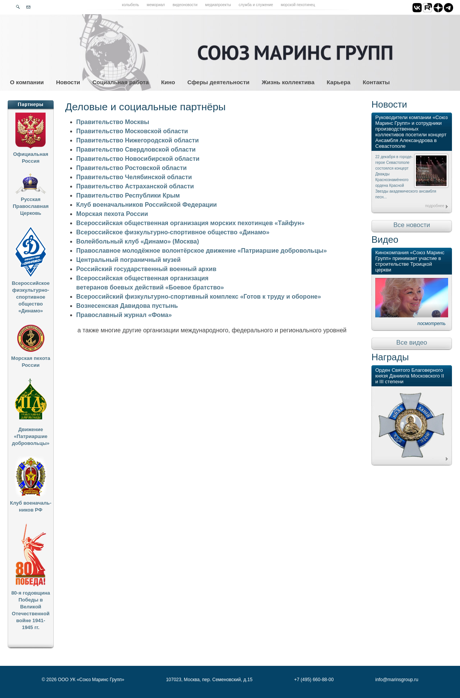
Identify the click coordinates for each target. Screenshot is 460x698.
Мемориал (156, 5)
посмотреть (431, 323)
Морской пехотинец (298, 5)
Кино (168, 82)
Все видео (411, 342)
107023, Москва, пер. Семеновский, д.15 (209, 679)
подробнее (434, 206)
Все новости (411, 225)
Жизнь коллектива (288, 82)
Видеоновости (184, 5)
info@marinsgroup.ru (396, 679)
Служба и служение (256, 5)
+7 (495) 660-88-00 (314, 679)
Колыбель (130, 5)
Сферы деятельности (218, 82)
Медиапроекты (218, 5)
